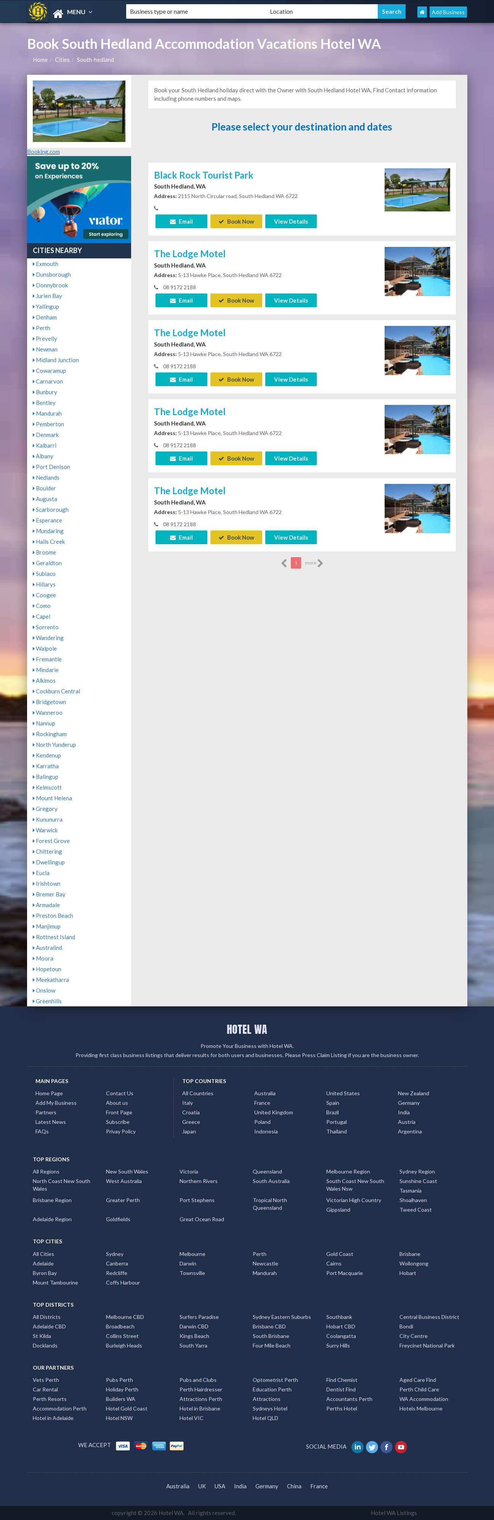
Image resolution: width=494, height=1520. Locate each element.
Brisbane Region (52, 1200)
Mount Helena (52, 798)
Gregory (45, 808)
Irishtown (46, 883)
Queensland (267, 1171)
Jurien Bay (47, 295)
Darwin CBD (194, 1326)
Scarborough (51, 509)
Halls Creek (49, 541)
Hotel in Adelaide (53, 1418)
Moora (43, 958)
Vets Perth (46, 1380)
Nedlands (46, 477)
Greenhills (47, 1001)
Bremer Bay (49, 894)
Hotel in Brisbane (200, 1408)
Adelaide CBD (49, 1326)
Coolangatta (341, 1336)
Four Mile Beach (271, 1345)
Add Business (448, 12)
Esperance (47, 520)
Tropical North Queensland (270, 1204)
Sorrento (46, 627)
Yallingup (46, 306)
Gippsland (338, 1209)
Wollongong (413, 1263)
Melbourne (192, 1254)
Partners (45, 1112)
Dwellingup (49, 862)
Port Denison (51, 466)
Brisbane (409, 1254)
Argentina (410, 1131)
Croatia (191, 1112)
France (262, 1102)
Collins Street (122, 1336)
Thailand (336, 1131)
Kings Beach (194, 1336)
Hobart (407, 1273)
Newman (45, 349)
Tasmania (410, 1190)
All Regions (46, 1171)
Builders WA (120, 1399)
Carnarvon (48, 381)
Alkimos (44, 680)
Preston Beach (53, 915)
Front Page (119, 1112)
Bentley (44, 402)
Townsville (192, 1273)
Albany (43, 456)
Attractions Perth (201, 1399)
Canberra (117, 1263)
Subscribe (118, 1122)
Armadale (46, 904)
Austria (406, 1122)
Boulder (44, 488)
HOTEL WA (247, 1029)
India (404, 1112)
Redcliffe (116, 1273)
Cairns (334, 1263)
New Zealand (413, 1093)
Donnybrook (50, 285)
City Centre (413, 1336)
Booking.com (43, 151)
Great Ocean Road (202, 1219)
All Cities (43, 1254)
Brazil (332, 1112)
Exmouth (45, 263)
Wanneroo (48, 712)
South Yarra (193, 1345)
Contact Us (119, 1093)
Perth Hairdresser (201, 1389)
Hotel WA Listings (394, 1512)
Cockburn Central (56, 691)
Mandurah (47, 413)
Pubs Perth (119, 1380)
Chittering (47, 851)
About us (117, 1102)
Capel (41, 616)
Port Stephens (197, 1200)
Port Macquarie (344, 1273)
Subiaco (44, 573)
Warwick (45, 830)
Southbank (339, 1317)
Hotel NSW (119, 1418)
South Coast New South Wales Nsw (355, 1185)
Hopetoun (47, 969)
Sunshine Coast (418, 1181)
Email (181, 221)
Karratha (46, 765)
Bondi (406, 1326)
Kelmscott (47, 787)
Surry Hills (338, 1345)
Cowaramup (49, 370)
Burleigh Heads (124, 1345)
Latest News (50, 1122)
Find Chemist (342, 1380)
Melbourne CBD (125, 1317)
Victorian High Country (353, 1200)
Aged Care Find (417, 1380)
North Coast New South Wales (61, 1185)
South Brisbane (271, 1336)
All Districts (47, 1317)
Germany (409, 1102)
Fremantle (47, 659)
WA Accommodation (423, 1399)
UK (202, 1486)
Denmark (46, 434)
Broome (44, 552)
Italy (187, 1102)
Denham (45, 317)
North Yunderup (54, 744)
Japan (189, 1131)
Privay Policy (121, 1131)
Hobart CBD (340, 1326)
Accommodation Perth (60, 1408)
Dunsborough (52, 274)
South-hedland (95, 59)
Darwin (188, 1263)
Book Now (236, 221)
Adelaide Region (52, 1219)
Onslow (44, 990)
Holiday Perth (122, 1389)
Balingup (45, 776)
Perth (41, 327)
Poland (262, 1122)
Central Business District (429, 1317)
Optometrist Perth (275, 1380)
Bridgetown (49, 701)
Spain (332, 1102)
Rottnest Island (54, 936)
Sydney (115, 1254)
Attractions (267, 1399)
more (314, 563)
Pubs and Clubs (198, 1380)
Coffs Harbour (123, 1282)
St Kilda (42, 1336)
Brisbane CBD (269, 1326)
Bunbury (45, 391)
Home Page (49, 1093)
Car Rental (45, 1389)
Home (40, 59)
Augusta (45, 498)
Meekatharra (51, 979)
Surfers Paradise (199, 1317)
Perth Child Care (419, 1389)
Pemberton (48, 424)
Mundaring (48, 530)
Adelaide (43, 1263)
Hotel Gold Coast (127, 1408)
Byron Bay (45, 1273)
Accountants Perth (349, 1399)
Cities (62, 59)
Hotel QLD (265, 1418)
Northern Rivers (199, 1181)
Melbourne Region (348, 1171)
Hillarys (44, 584)
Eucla (41, 872)
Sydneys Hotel (270, 1408)
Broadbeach (120, 1326)
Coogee (44, 595)
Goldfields (118, 1219)
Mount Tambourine (55, 1282)
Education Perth (272, 1389)
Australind (47, 947)
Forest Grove (51, 840)
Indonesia (266, 1131)
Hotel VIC (192, 1418)
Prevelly (45, 338)
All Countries (197, 1093)
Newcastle (265, 1263)
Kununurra (48, 819)
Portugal (336, 1122)
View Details (291, 221)
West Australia (124, 1181)
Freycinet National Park (427, 1345)
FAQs (42, 1131)
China (294, 1486)
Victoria (189, 1171)
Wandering (48, 637)
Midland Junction (56, 359)
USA (220, 1486)
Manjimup (47, 926)
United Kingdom (273, 1112)
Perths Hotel (341, 1408)
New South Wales (127, 1171)
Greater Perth (123, 1200)
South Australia (271, 1181)
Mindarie (46, 669)
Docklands (45, 1345)
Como (42, 605)
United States (343, 1093)
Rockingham (50, 733)
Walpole (45, 648)
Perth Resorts (50, 1399)
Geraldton (47, 562)
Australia (265, 1093)
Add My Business (56, 1102)
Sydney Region (417, 1171)
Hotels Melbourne (421, 1408)
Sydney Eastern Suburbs (282, 1317)
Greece (191, 1122)
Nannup (44, 723)
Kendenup (47, 755)
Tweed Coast (415, 1209)
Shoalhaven (413, 1200)
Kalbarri (44, 445)
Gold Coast (339, 1254)
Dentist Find (341, 1389)
